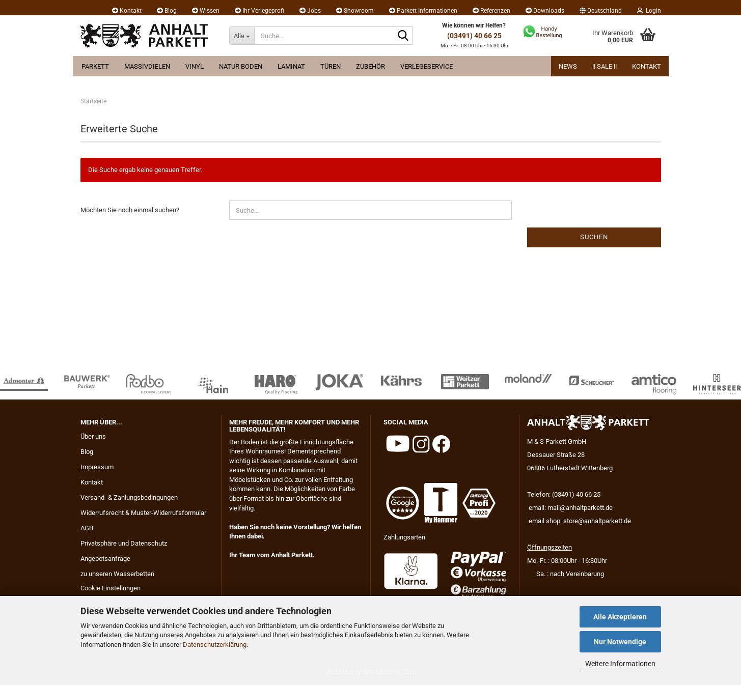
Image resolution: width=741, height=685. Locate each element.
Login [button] (649, 10)
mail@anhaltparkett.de (580, 507)
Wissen (205, 10)
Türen (330, 66)
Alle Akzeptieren (620, 617)
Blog (167, 10)
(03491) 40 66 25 (474, 36)
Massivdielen (147, 66)
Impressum (97, 467)
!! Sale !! (604, 66)
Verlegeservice (426, 66)
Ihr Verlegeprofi (259, 10)
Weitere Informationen (620, 664)
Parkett (95, 66)
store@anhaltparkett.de (597, 521)
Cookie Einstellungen (110, 588)
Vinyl (194, 66)
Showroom (355, 10)
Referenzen (491, 10)
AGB (86, 528)
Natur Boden (240, 66)
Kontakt (127, 10)
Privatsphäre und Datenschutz (123, 543)
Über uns (93, 436)
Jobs (310, 10)
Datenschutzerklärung (214, 644)
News (568, 66)
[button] (600, 7)
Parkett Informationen (423, 10)
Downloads (545, 10)
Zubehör (370, 66)
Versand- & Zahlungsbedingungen (129, 497)
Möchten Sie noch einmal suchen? (129, 210)
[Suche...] (241, 35)
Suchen (594, 237)
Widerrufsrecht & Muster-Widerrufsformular (143, 513)
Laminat (291, 66)
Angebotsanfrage (105, 558)
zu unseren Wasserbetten (117, 574)
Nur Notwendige (620, 642)
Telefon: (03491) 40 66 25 (563, 494)
